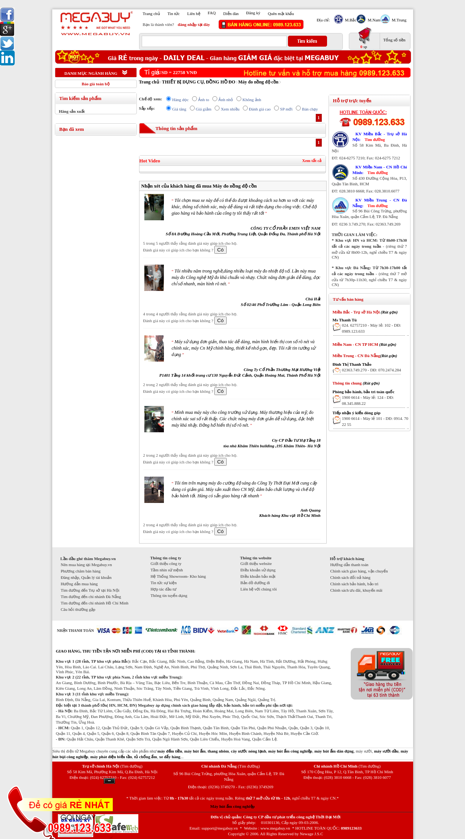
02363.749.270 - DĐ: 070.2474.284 (371, 370)
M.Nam (373, 20)
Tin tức (174, 13)
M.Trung (398, 20)
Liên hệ (193, 13)
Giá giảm (204, 109)
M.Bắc (350, 20)
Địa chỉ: (323, 20)
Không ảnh (251, 99)
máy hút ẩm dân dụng (334, 751)
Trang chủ (151, 13)
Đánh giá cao (260, 109)
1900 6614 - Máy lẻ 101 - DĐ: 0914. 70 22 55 (375, 421)
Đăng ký (253, 13)
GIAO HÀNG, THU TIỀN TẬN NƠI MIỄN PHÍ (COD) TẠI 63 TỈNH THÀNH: (125, 651)
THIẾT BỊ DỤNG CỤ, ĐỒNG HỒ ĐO (198, 82)
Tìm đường (375, 139)
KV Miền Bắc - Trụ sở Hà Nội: (380, 137)
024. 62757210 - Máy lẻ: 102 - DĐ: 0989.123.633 (371, 328)
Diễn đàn (231, 13)
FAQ (212, 13)
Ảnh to (203, 99)
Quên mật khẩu (281, 13)
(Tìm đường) (131, 766)
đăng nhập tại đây (194, 24)
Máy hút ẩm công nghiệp (232, 806)
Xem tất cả (312, 160)
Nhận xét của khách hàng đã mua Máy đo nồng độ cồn (199, 186)
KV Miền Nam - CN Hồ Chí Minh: (380, 170)
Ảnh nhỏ (225, 99)
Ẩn (109, 781)
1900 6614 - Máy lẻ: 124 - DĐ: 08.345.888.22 (368, 400)
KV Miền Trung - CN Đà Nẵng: (380, 203)
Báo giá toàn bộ (96, 84)
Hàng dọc (180, 99)
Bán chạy (310, 109)
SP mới (286, 109)
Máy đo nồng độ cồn (258, 82)
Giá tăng (179, 109)
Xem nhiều (230, 109)
